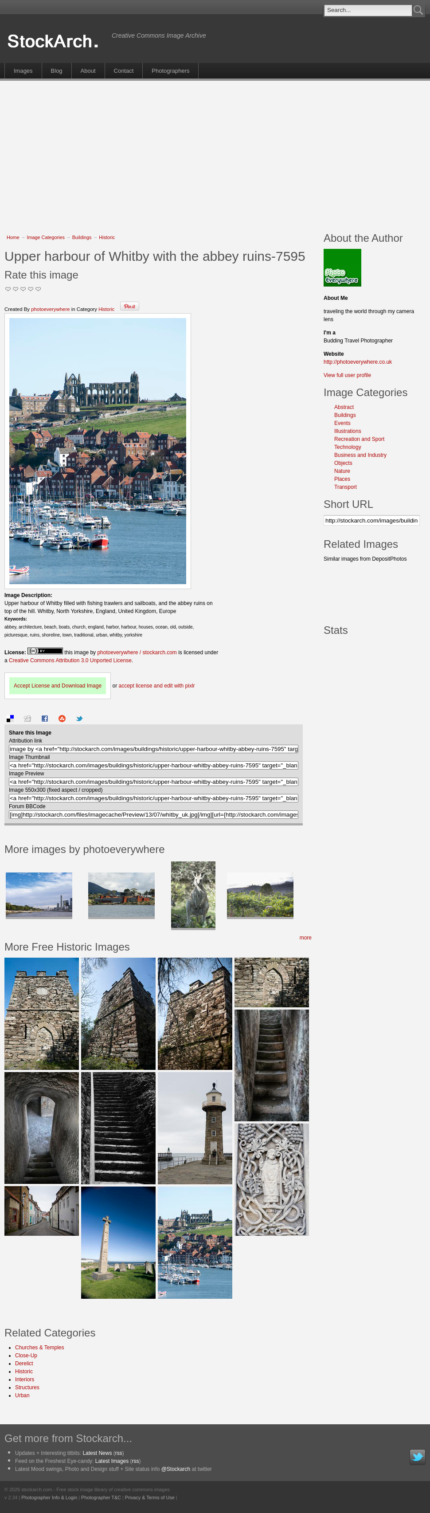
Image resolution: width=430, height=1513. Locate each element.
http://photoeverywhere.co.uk (358, 362)
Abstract (344, 407)
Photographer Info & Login (49, 1497)
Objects (343, 463)
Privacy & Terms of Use (150, 1497)
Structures (27, 1387)
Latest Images (112, 1461)
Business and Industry (360, 455)
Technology (347, 447)
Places (342, 479)
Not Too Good (8, 289)
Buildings (82, 237)
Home (13, 237)
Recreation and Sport (359, 439)
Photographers (170, 70)
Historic (107, 237)
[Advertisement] (147, 152)
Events (342, 423)
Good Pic (23, 289)
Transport (345, 487)
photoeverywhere (50, 309)
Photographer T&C (101, 1497)
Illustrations (347, 431)
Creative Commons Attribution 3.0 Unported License (70, 660)
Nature (342, 471)
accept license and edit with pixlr (156, 686)
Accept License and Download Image (58, 686)
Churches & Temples (39, 1347)
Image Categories (46, 237)
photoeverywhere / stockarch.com (136, 652)
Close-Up (26, 1355)
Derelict (24, 1363)
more (306, 938)
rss (118, 1453)
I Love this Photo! (38, 289)
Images (23, 70)
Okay (16, 289)
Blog (57, 70)
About (88, 70)
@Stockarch (176, 1469)
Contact (124, 70)
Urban (22, 1395)
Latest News (97, 1453)
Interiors (24, 1379)
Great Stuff (31, 289)
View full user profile (347, 375)
